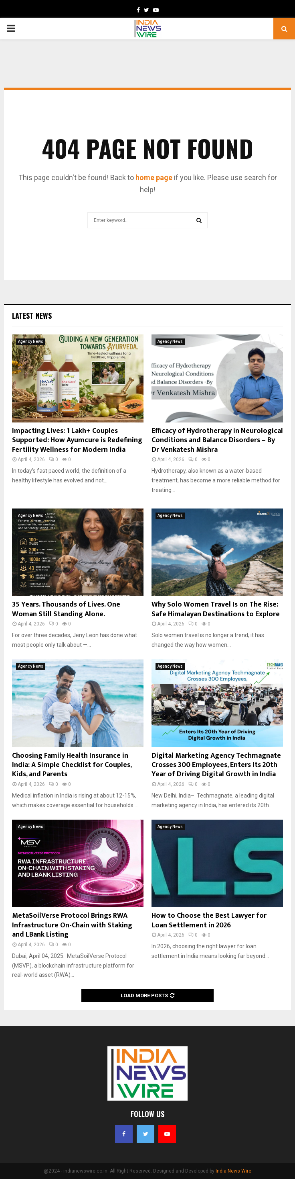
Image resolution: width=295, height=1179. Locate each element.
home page (153, 177)
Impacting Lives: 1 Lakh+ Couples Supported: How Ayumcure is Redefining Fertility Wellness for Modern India (77, 440)
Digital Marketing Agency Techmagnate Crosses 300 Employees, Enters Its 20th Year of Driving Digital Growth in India (216, 765)
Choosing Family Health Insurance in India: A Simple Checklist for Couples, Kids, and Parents (71, 765)
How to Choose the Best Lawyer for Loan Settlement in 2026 (209, 920)
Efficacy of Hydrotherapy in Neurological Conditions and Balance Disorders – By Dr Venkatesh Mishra (217, 440)
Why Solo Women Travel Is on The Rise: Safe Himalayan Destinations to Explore (216, 609)
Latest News (32, 315)
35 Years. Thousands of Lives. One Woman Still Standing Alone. (66, 609)
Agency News (30, 341)
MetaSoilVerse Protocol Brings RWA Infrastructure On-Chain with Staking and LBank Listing (72, 925)
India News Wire (233, 1171)
